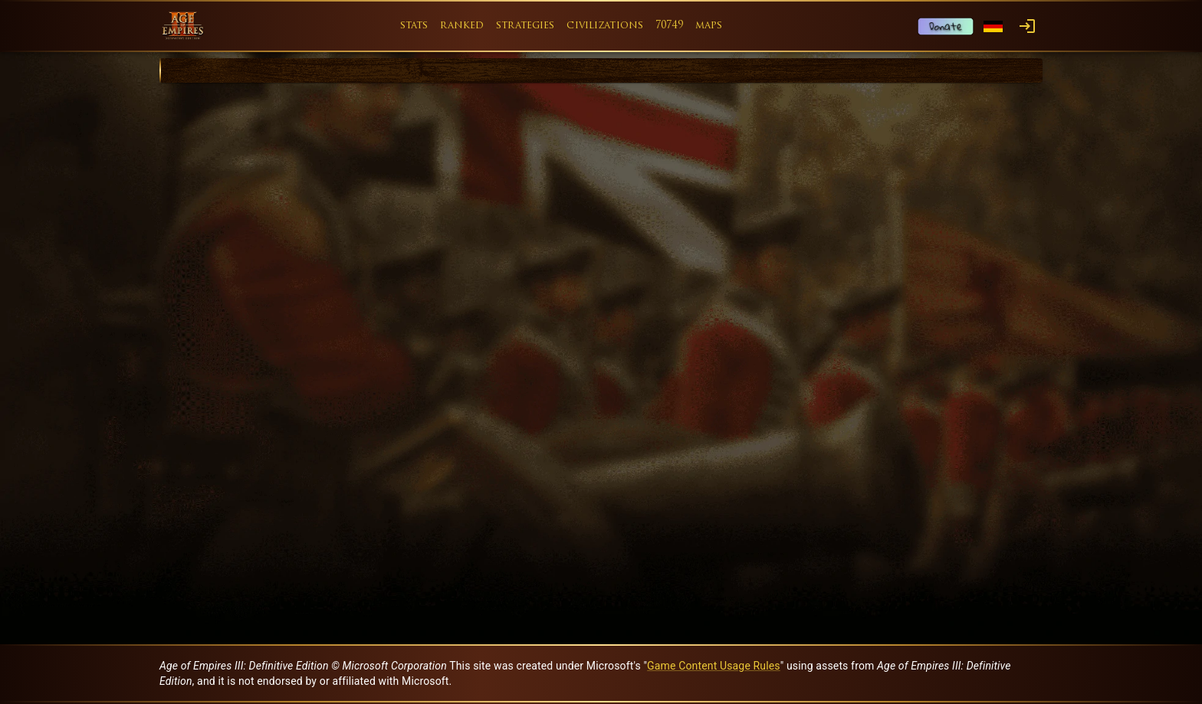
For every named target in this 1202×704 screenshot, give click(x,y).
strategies (525, 26)
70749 (669, 26)
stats (414, 26)
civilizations (605, 26)
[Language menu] (993, 26)
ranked (462, 26)
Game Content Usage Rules (713, 666)
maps (709, 26)
